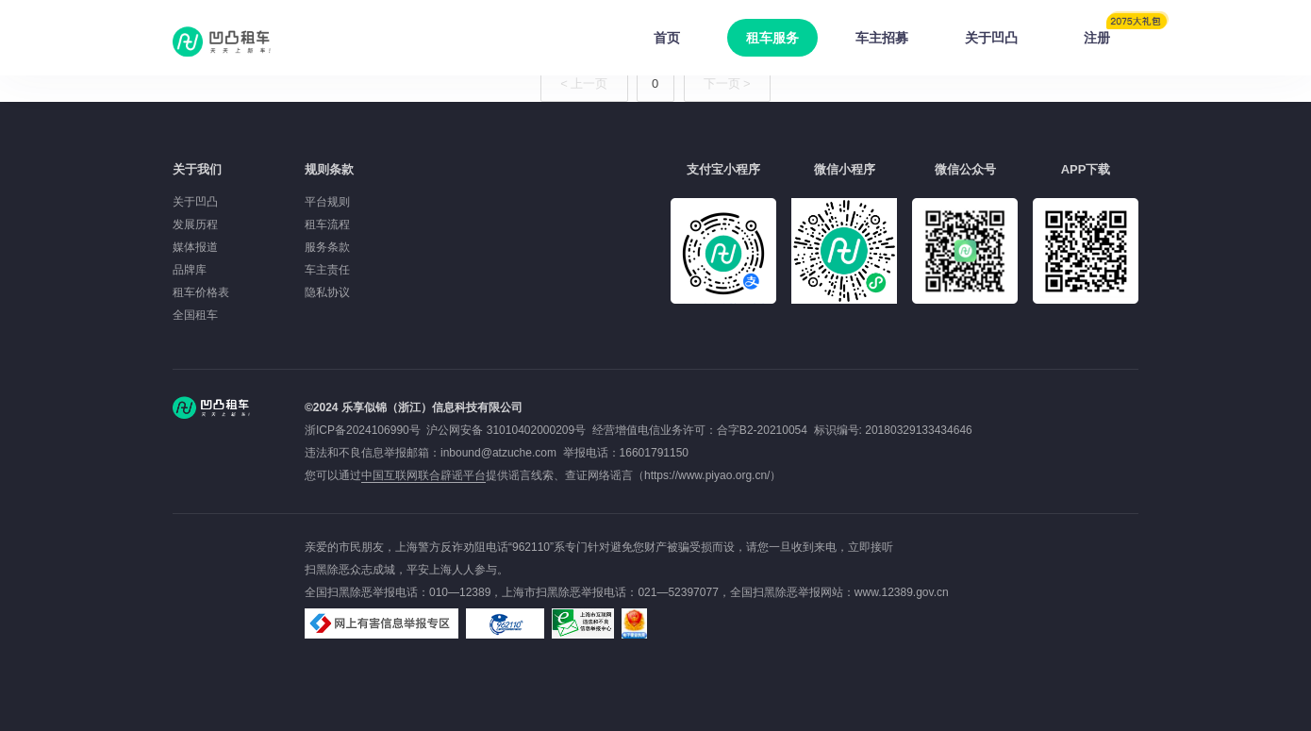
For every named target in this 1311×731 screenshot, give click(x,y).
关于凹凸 (991, 37)
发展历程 (195, 224)
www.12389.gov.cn (902, 592)
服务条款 (327, 247)
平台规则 (327, 201)
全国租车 (195, 315)
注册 (1111, 32)
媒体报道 (195, 247)
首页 (667, 37)
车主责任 (327, 269)
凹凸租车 (223, 41)
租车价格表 (201, 292)
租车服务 (772, 37)
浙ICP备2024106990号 (365, 430)
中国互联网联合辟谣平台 (423, 475)
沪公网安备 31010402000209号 (506, 430)
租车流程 (327, 224)
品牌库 (190, 269)
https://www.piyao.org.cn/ (707, 475)
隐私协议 (327, 292)
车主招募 (881, 37)
